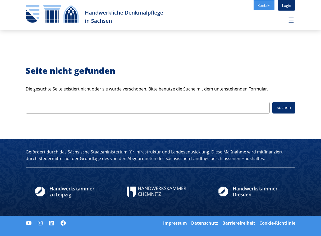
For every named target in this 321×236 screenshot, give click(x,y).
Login (286, 5)
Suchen (284, 107)
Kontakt (264, 5)
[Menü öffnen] (291, 20)
